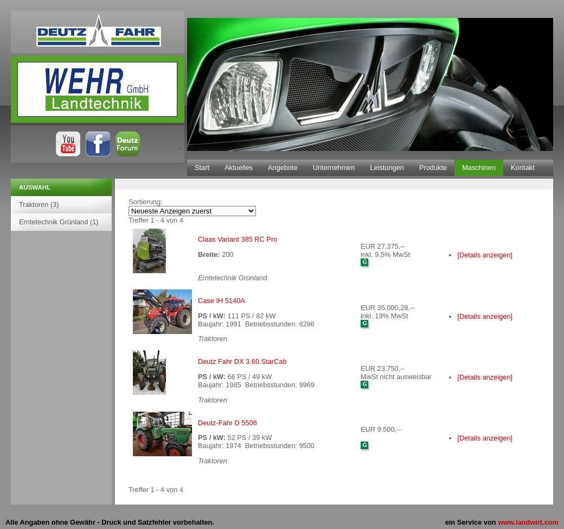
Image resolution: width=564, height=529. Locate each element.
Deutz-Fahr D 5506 (227, 423)
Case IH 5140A (221, 301)
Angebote (283, 167)
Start (202, 167)
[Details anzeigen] (484, 255)
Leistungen (387, 167)
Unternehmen (334, 167)
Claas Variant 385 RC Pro (237, 239)
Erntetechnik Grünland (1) (59, 222)
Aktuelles (239, 167)
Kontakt (522, 167)
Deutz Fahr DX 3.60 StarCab (242, 361)
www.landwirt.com (528, 522)
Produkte (433, 167)
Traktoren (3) (39, 204)
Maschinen (479, 167)
